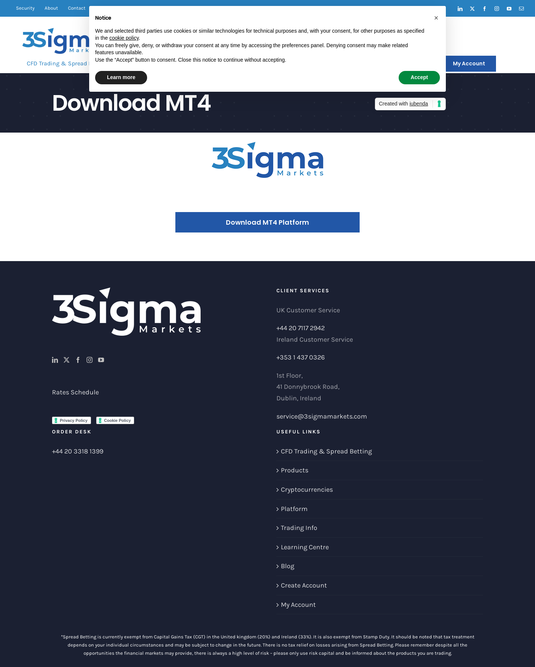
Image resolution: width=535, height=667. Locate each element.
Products (294, 470)
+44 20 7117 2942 (300, 328)
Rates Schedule (75, 392)
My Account (298, 605)
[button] (436, 18)
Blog (287, 566)
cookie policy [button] (124, 38)
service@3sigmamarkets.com (321, 416)
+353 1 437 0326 (300, 357)
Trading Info (299, 528)
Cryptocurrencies (307, 489)
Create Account (304, 585)
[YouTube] (101, 360)
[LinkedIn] (55, 360)
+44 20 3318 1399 (77, 451)
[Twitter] (66, 360)
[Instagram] (90, 360)
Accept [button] (419, 77)
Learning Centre (305, 547)
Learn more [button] (121, 77)
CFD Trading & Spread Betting (326, 451)
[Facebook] (78, 360)
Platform (294, 509)
